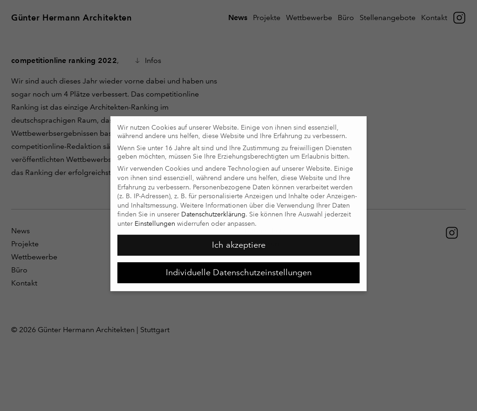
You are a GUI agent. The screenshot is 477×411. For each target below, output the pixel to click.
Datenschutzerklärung (213, 211)
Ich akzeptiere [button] (239, 242)
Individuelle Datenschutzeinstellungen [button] (239, 269)
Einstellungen (155, 220)
